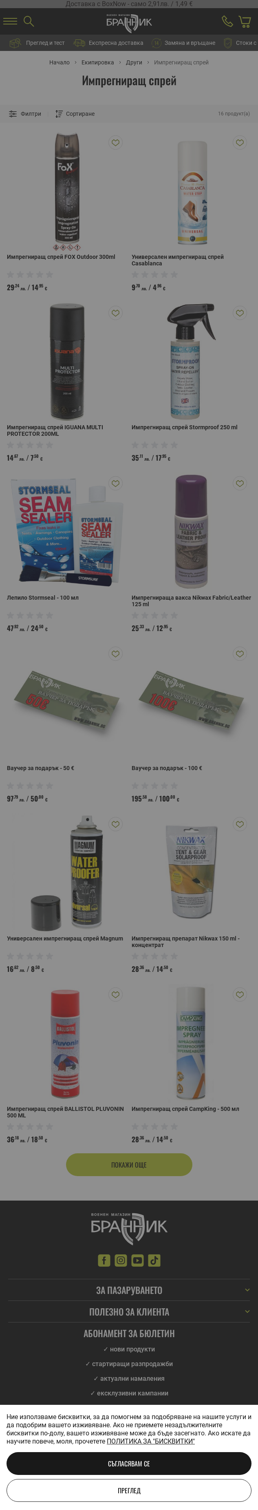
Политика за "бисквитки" (151, 1441)
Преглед (129, 1490)
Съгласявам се (129, 1463)
